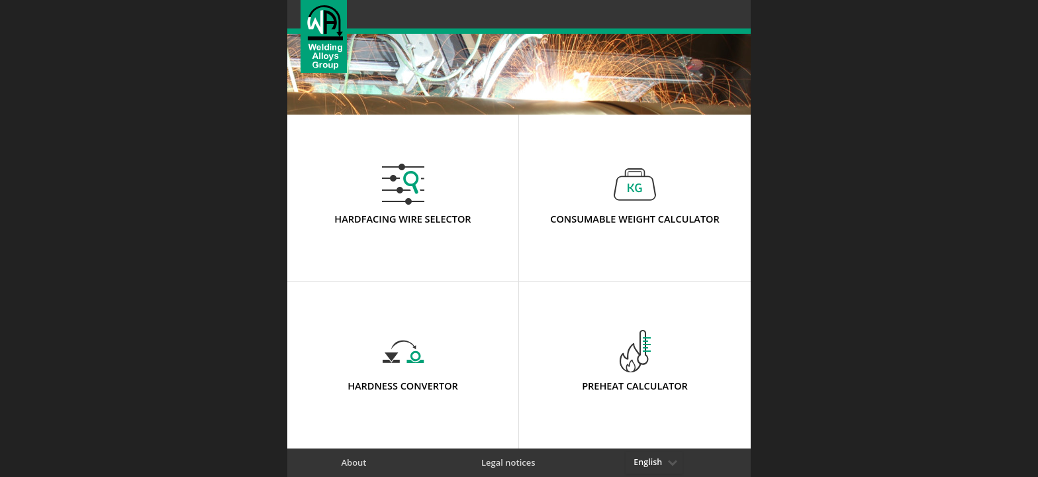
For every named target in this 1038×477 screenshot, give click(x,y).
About (353, 462)
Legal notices (508, 462)
